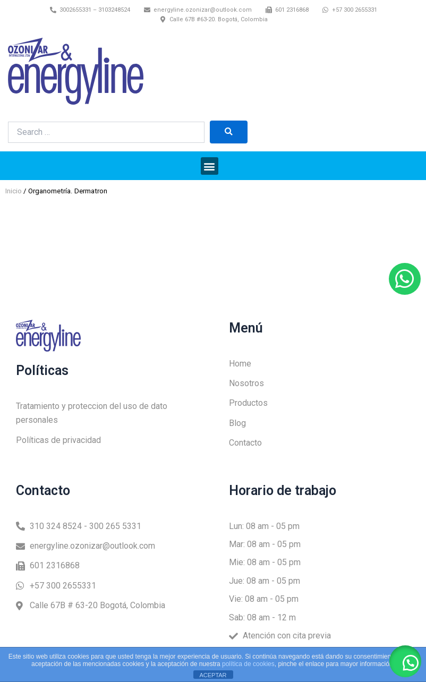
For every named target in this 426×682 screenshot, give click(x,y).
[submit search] (229, 132)
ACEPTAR (212, 675)
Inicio (13, 191)
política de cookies (248, 664)
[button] (209, 166)
